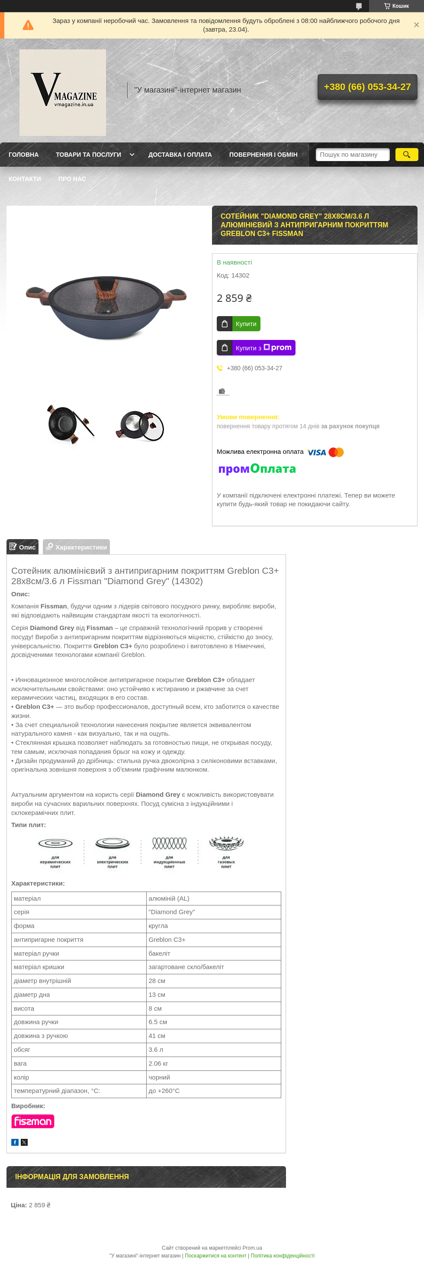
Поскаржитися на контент (215, 1256)
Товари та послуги (88, 154)
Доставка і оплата (180, 154)
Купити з (264, 348)
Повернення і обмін (263, 154)
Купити (246, 323)
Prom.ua (252, 1248)
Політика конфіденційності (283, 1256)
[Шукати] (406, 154)
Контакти (25, 178)
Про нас (72, 178)
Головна (24, 154)
